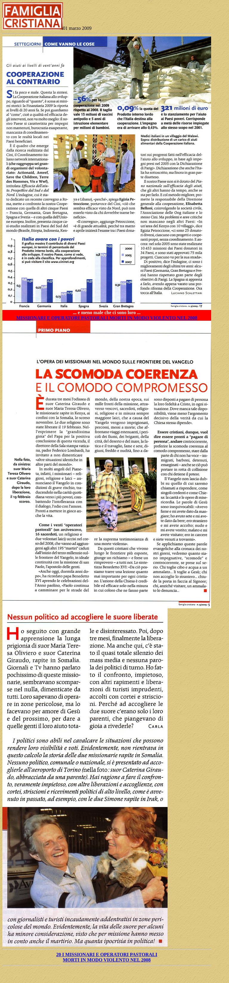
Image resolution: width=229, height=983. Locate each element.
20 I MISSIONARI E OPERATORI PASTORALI (106, 954)
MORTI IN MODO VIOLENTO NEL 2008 (107, 959)
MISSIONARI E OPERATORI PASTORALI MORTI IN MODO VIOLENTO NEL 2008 (106, 317)
